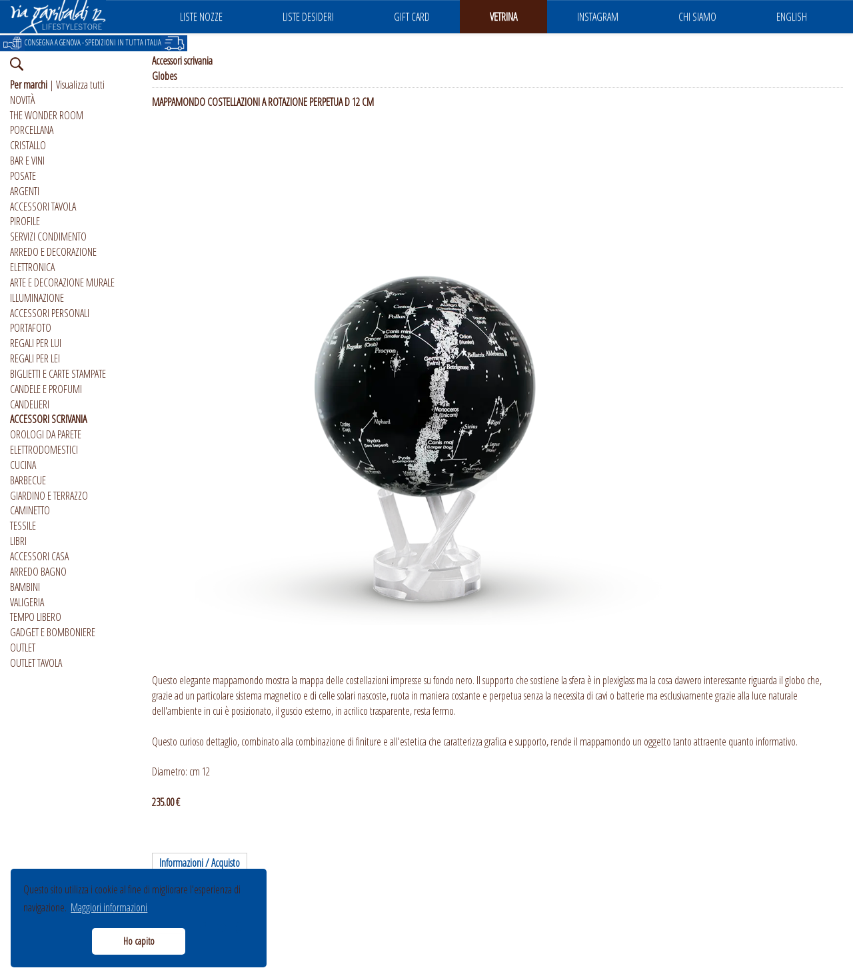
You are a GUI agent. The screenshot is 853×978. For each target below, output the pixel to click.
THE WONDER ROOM (46, 115)
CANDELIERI (29, 404)
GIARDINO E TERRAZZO (49, 495)
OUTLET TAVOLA (36, 663)
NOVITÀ (22, 100)
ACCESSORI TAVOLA (43, 206)
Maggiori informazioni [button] (109, 907)
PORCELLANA (31, 130)
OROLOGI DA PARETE (45, 434)
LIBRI (18, 541)
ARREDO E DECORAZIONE (53, 251)
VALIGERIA (27, 602)
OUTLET (22, 647)
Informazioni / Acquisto (200, 862)
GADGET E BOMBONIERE (52, 632)
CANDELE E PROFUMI (46, 389)
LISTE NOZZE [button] (201, 16)
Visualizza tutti (80, 84)
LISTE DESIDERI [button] (308, 16)
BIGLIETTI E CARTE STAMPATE (58, 373)
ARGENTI (24, 191)
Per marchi (28, 84)
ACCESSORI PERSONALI (49, 313)
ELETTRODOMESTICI (44, 449)
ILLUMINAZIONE (37, 297)
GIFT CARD (412, 16)
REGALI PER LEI (35, 358)
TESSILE (23, 525)
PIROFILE (25, 221)
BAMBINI (25, 587)
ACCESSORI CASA (39, 556)
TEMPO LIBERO (35, 617)
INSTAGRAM (597, 16)
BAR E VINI (27, 160)
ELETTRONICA (32, 267)
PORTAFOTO (30, 327)
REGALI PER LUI (35, 343)
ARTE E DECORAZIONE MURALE (62, 282)
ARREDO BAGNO (38, 571)
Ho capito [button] (139, 941)
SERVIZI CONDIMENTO (48, 236)
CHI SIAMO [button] (697, 16)
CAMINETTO (30, 510)
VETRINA (503, 16)
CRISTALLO (28, 145)
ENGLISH (791, 16)
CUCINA (23, 465)
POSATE (23, 176)
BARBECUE (28, 480)
